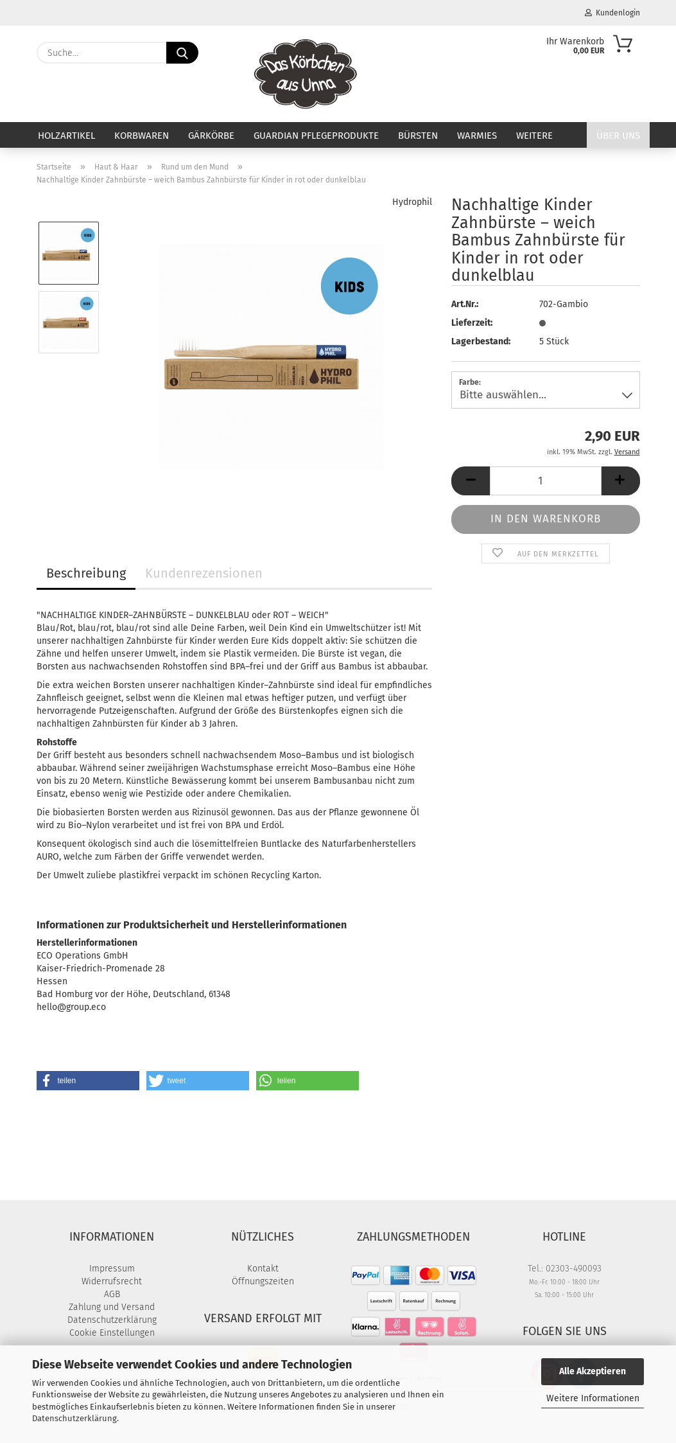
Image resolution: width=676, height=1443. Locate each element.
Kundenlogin (612, 12)
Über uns (618, 135)
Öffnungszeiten (263, 1281)
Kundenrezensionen (204, 573)
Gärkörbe (211, 135)
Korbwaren (141, 135)
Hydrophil (412, 202)
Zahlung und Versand (112, 1307)
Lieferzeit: (471, 322)
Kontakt (263, 1268)
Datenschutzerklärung (74, 1418)
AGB (112, 1294)
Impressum (112, 1268)
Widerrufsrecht (112, 1281)
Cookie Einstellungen (112, 1332)
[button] (470, 480)
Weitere (534, 135)
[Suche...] (182, 53)
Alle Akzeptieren (592, 1371)
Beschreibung (86, 573)
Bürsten (418, 135)
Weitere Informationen (592, 1398)
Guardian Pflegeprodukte (316, 135)
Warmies (477, 135)
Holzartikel (66, 135)
